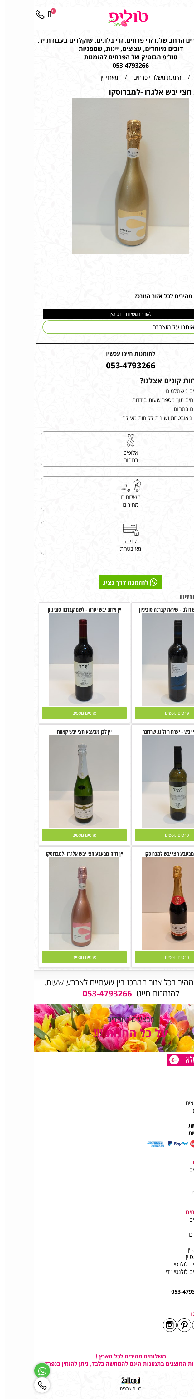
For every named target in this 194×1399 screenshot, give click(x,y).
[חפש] (175, 14)
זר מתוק (178, 1177)
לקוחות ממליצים (169, 1103)
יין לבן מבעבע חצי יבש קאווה (50, 731)
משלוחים (176, 1095)
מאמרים (178, 1227)
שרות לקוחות (173, 1110)
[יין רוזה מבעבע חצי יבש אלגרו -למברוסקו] (51, 948)
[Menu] (187, 14)
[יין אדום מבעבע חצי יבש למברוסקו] (143, 948)
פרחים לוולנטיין (170, 1249)
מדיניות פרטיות (171, 1133)
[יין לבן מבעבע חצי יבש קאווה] (51, 826)
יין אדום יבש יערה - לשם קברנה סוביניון (51, 609)
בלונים (180, 1199)
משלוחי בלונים (170, 1234)
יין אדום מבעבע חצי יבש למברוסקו (143, 853)
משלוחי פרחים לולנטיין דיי (159, 1271)
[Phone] (6, 14)
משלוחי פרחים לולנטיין (161, 1264)
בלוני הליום (174, 1242)
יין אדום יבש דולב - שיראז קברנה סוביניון (143, 609)
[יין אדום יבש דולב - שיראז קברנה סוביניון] (143, 704)
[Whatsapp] (8, 1370)
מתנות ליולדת (172, 1192)
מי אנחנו (177, 1088)
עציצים (179, 1184)
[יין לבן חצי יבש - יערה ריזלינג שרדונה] (143, 826)
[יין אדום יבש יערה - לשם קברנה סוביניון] (51, 704)
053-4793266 (154, 1291)
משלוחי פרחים (171, 1169)
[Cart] (15, 14)
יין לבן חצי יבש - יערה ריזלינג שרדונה (143, 731)
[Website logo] (94, 18)
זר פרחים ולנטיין (169, 1256)
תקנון (181, 1118)
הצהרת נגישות (171, 1125)
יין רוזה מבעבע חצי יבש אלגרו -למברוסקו (51, 853)
